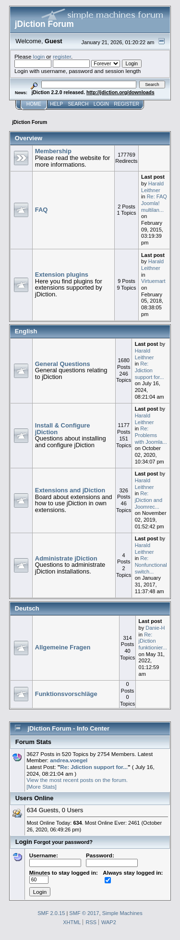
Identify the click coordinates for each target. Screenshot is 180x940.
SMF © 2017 (84, 913)
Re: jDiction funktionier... (153, 641)
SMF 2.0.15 (51, 913)
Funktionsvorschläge (66, 693)
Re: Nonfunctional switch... (151, 564)
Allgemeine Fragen (62, 647)
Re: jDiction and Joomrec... (148, 499)
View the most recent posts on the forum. (77, 780)
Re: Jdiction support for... (149, 370)
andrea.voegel (68, 760)
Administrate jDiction (66, 558)
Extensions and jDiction (70, 490)
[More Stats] (41, 786)
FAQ (41, 209)
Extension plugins (61, 274)
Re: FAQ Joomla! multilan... (154, 203)
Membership (53, 151)
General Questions (62, 363)
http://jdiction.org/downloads (120, 92)
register (62, 56)
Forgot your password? (63, 842)
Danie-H (155, 628)
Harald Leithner (152, 187)
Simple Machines (122, 913)
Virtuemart (153, 281)
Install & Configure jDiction (62, 429)
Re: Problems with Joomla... (151, 435)
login (39, 56)
